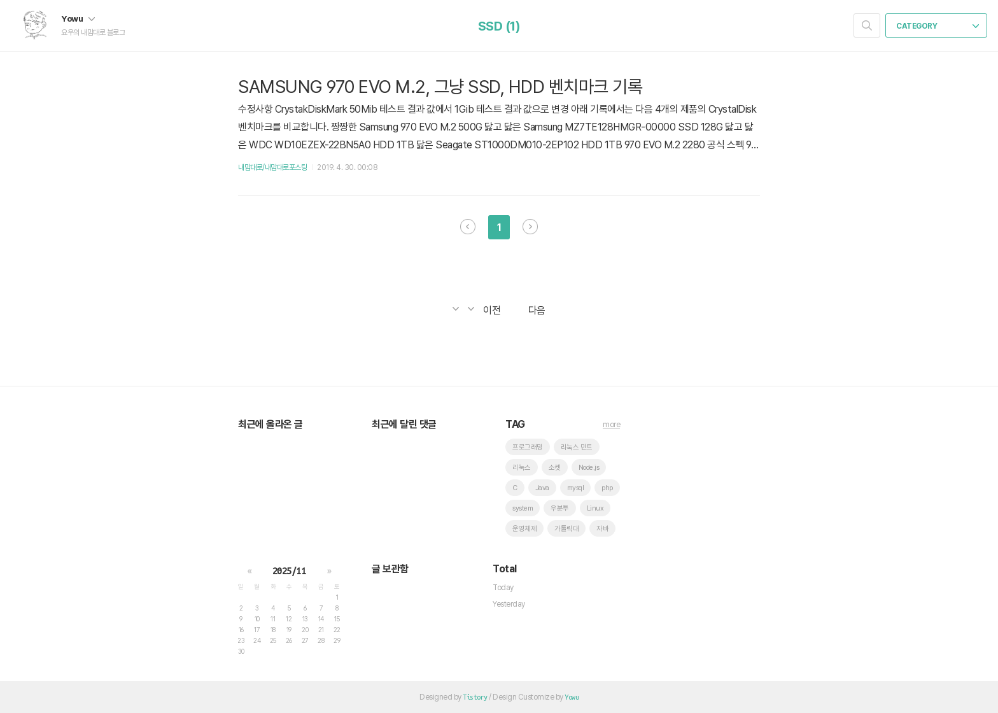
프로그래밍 (527, 447)
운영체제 (524, 529)
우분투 (560, 508)
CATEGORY (937, 26)
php (607, 488)
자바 (602, 529)
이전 (467, 226)
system (522, 508)
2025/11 (289, 571)
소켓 (555, 467)
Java (542, 488)
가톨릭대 (566, 529)
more (611, 424)
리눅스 (521, 467)
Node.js (589, 467)
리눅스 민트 (577, 447)
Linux (595, 508)
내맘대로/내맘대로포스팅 (272, 167)
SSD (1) (499, 26)
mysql (575, 488)
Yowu (78, 18)
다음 (530, 226)
